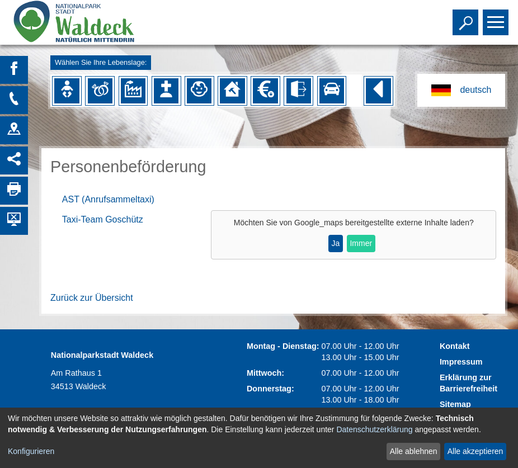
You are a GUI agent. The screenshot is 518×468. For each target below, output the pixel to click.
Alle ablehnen (413, 451)
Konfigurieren (31, 451)
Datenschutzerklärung (374, 429)
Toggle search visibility (467, 17)
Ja (335, 243)
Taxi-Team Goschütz (102, 219)
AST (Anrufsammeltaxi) (108, 199)
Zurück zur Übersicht (91, 297)
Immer (361, 243)
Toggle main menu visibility (497, 17)
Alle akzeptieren (475, 451)
